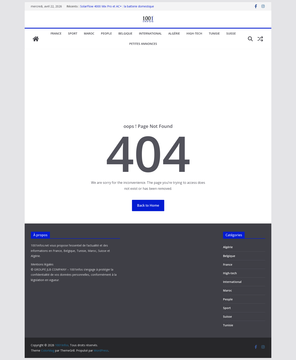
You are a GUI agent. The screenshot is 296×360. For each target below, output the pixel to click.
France (56, 33)
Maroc (89, 33)
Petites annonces (143, 44)
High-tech (194, 33)
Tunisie (214, 33)
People (106, 33)
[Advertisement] (148, 92)
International (150, 33)
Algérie (174, 33)
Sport (72, 33)
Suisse (231, 33)
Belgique (125, 33)
